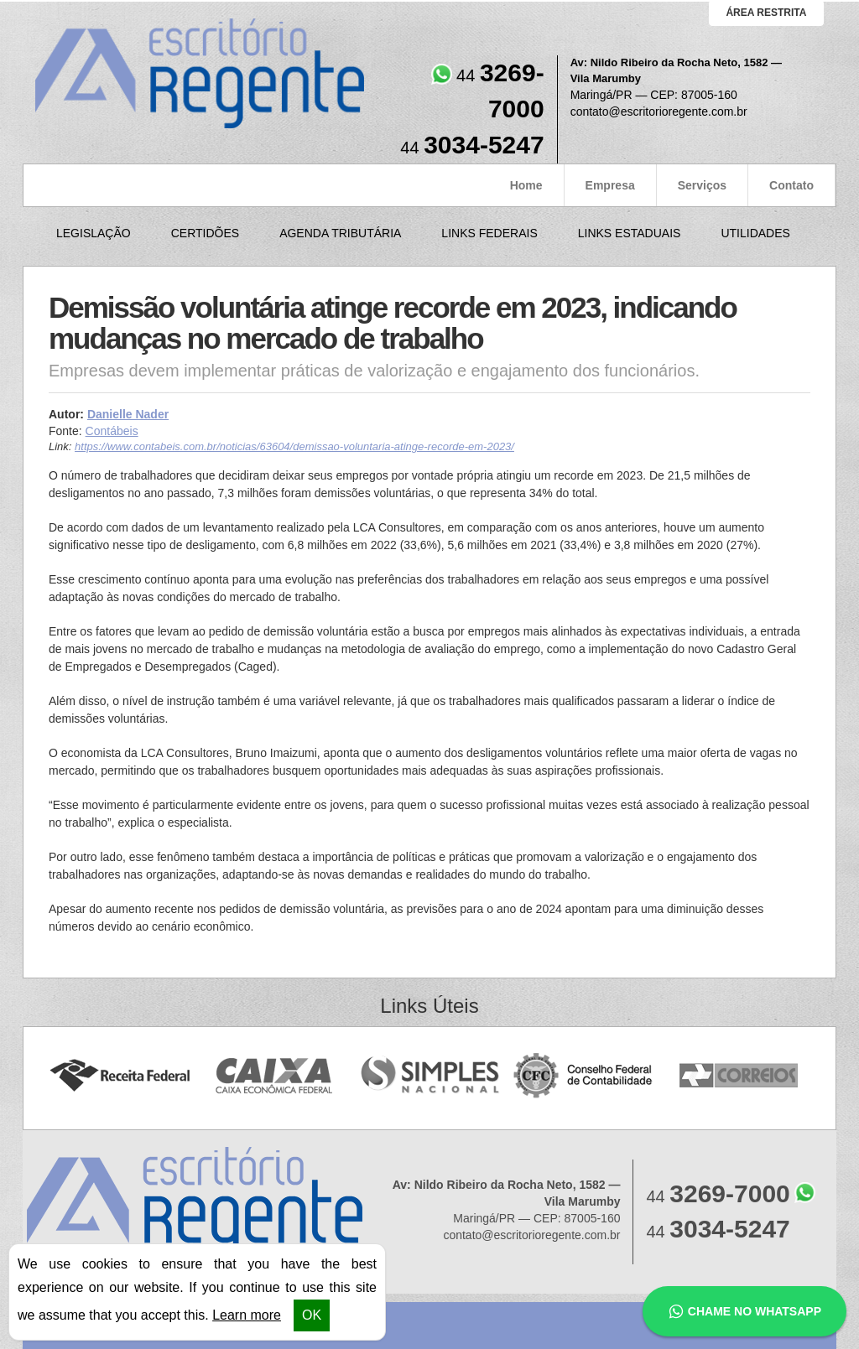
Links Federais (489, 233)
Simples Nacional (430, 1076)
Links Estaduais (629, 233)
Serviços (702, 185)
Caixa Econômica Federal (275, 1076)
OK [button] (311, 1315)
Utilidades (755, 233)
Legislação (93, 233)
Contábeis (112, 431)
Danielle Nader (128, 414)
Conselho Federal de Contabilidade (584, 1076)
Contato (791, 185)
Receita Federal (119, 1076)
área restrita (766, 12)
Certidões (205, 233)
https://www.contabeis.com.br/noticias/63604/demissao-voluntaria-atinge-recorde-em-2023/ (294, 446)
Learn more (246, 1315)
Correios (739, 1076)
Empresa (610, 185)
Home (526, 185)
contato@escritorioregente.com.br (658, 111)
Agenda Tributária (340, 233)
